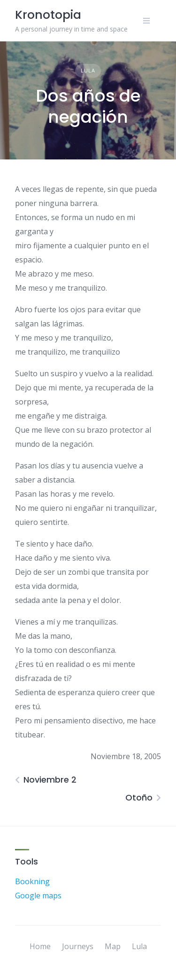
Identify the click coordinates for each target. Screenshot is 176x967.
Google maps (38, 895)
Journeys (77, 946)
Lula (88, 70)
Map (113, 946)
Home (40, 946)
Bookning (32, 881)
